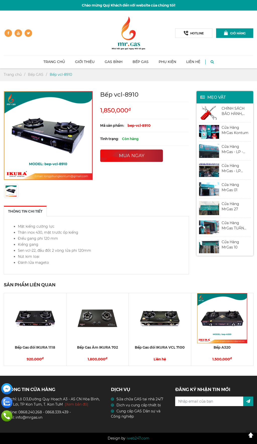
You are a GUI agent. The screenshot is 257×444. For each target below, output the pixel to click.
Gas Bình (113, 61)
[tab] (25, 211)
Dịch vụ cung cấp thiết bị (138, 405)
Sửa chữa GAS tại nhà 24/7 (139, 399)
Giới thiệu (85, 61)
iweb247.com (137, 438)
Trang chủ (54, 61)
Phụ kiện (167, 61)
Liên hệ (193, 61)
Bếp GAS (141, 61)
